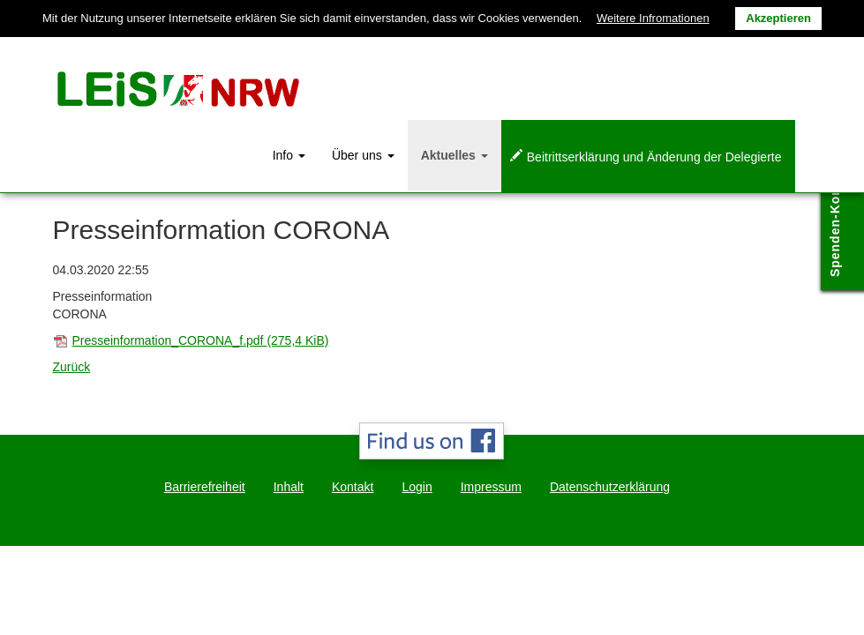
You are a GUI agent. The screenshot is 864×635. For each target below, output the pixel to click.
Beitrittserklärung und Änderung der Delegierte (654, 157)
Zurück (72, 367)
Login (417, 487)
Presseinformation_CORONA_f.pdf (199, 340)
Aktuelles (454, 155)
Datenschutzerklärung (610, 487)
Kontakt (352, 487)
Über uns (363, 155)
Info (289, 155)
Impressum (491, 487)
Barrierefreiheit (204, 487)
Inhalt (289, 487)
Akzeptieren (778, 18)
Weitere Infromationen (653, 18)
